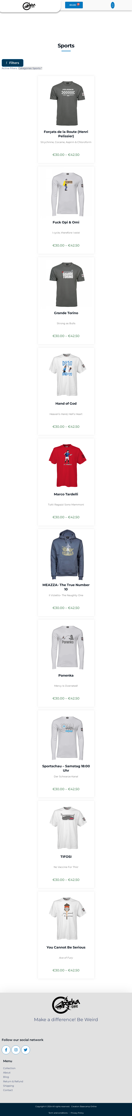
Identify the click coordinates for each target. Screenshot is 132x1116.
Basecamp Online (88, 1106)
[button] (113, 5)
